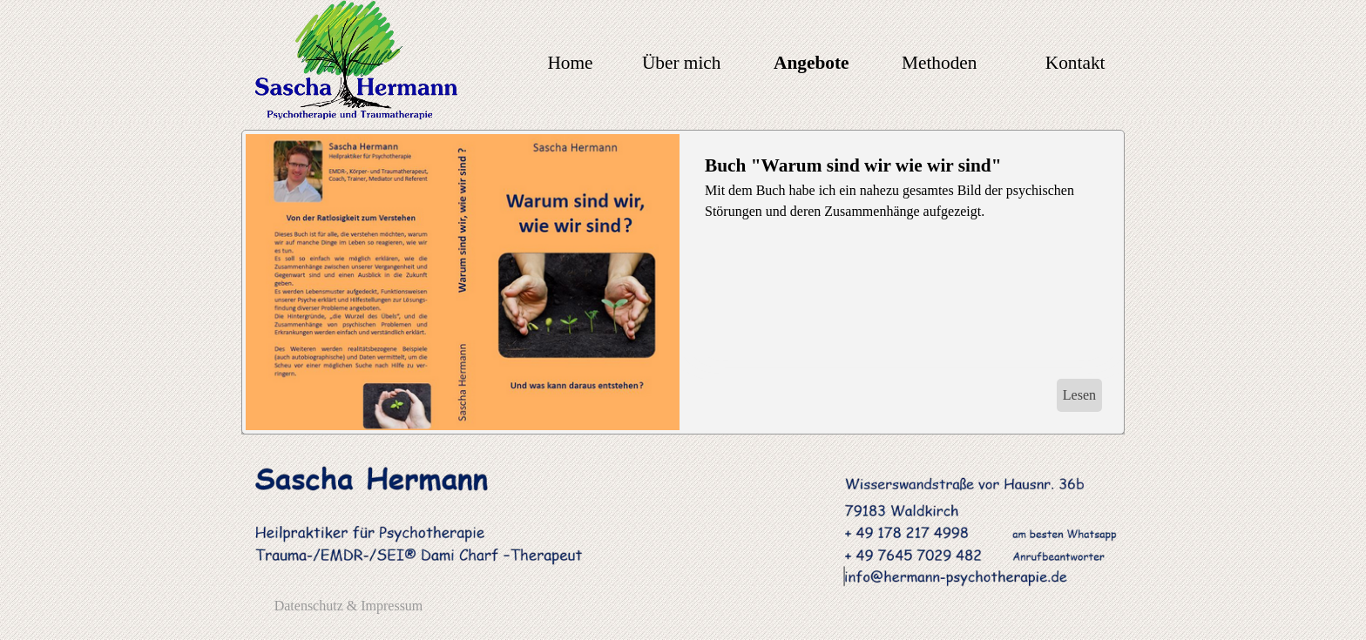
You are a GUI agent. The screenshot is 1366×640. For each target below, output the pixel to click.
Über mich (681, 62)
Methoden (939, 62)
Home (569, 62)
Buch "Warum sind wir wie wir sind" (853, 165)
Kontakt (1075, 62)
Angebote (811, 62)
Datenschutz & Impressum (348, 605)
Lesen (1079, 394)
